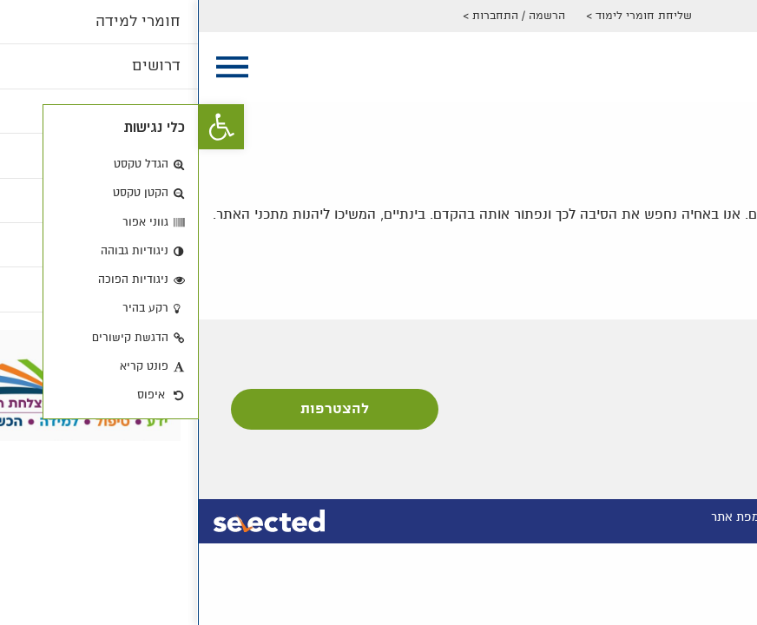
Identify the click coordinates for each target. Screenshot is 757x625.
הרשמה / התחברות (319, 16)
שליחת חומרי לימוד (445, 16)
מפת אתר (536, 517)
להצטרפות (136, 409)
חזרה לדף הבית (692, 254)
